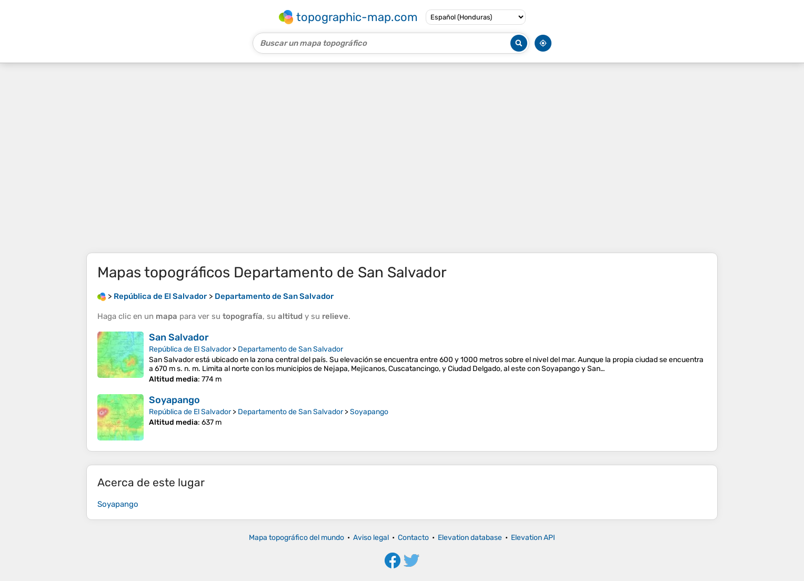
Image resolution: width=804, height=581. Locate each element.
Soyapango (174, 400)
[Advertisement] (402, 158)
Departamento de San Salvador (290, 349)
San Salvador (179, 337)
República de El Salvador (190, 349)
